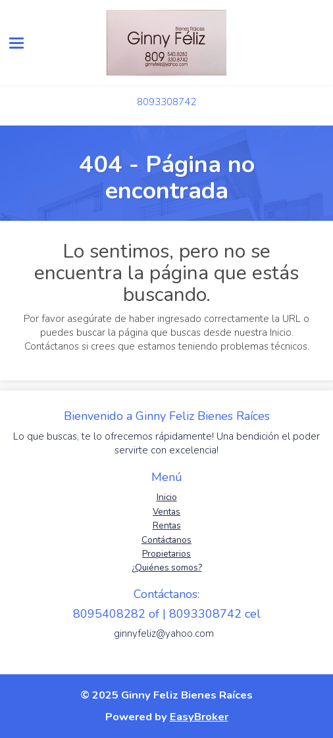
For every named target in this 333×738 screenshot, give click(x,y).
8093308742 (166, 101)
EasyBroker (199, 716)
